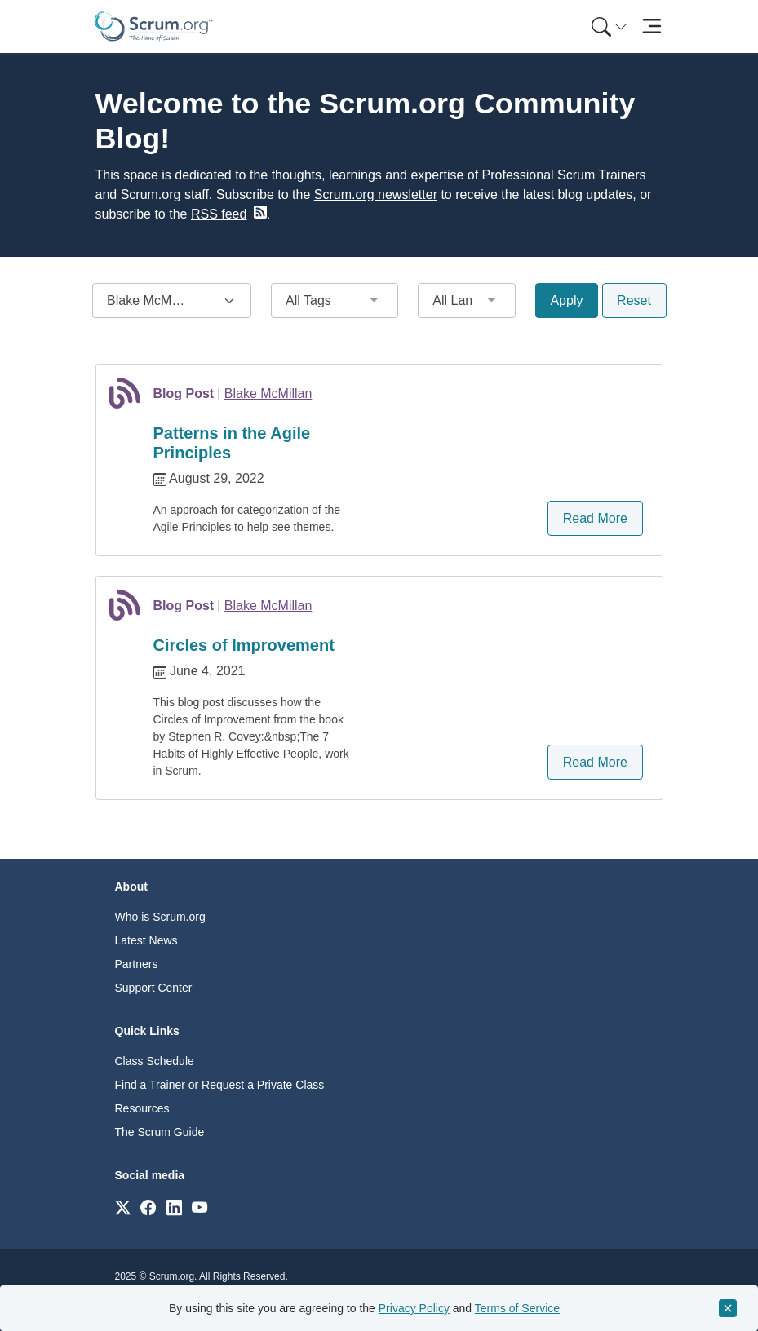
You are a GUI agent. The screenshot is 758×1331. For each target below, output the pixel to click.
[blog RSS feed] (258, 212)
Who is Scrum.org (160, 916)
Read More (595, 518)
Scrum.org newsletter (375, 194)
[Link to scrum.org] (123, 1207)
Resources (142, 1108)
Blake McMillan (268, 393)
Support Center (154, 987)
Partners (136, 964)
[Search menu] (609, 26)
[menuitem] (607, 26)
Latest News (146, 940)
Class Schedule (154, 1061)
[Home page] (153, 26)
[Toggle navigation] (652, 26)
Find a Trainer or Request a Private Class (220, 1084)
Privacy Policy (414, 1308)
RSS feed (218, 214)
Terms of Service (517, 1308)
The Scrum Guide (160, 1132)
